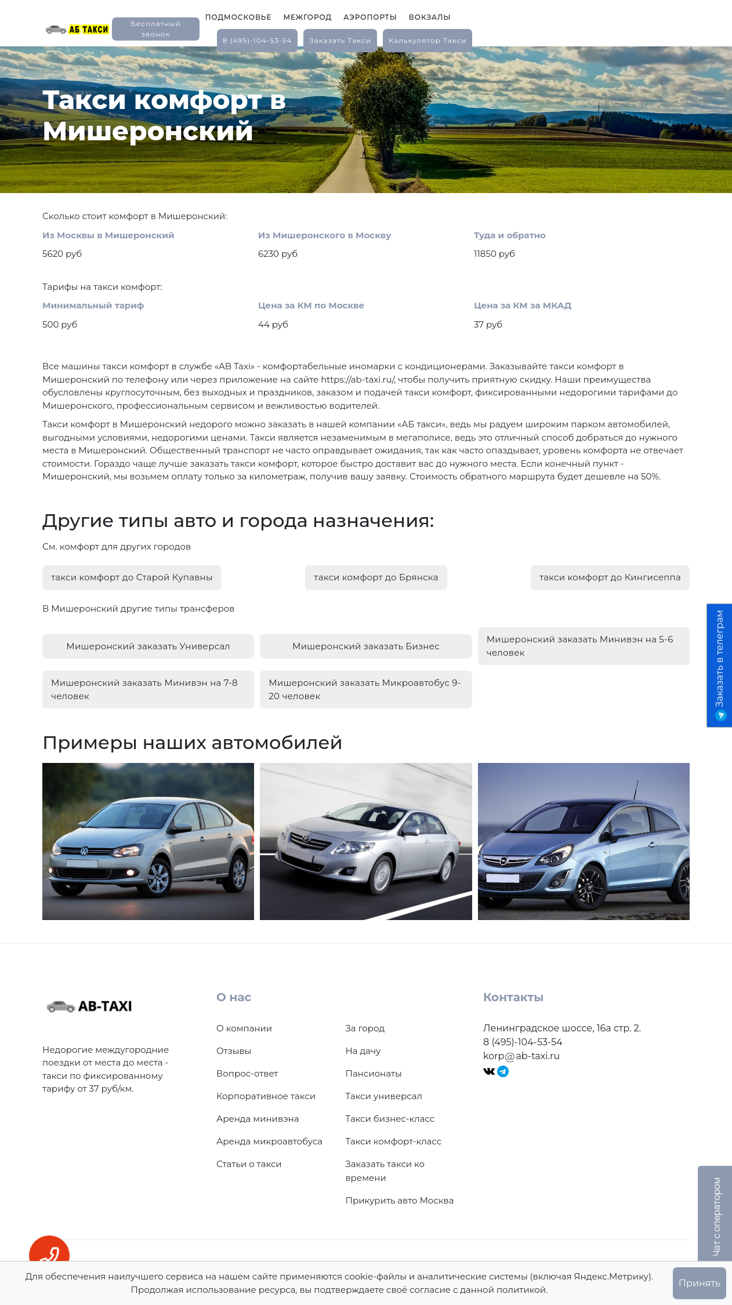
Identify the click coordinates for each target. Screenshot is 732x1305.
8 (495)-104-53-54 (257, 40)
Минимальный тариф (93, 305)
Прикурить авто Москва (400, 1200)
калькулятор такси (427, 40)
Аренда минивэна (257, 1118)
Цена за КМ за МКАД (522, 305)
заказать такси (340, 40)
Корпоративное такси (266, 1096)
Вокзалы (430, 17)
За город (365, 1028)
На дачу (363, 1050)
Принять (699, 1283)
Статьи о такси (249, 1163)
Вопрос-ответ (247, 1073)
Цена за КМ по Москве (311, 305)
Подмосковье (238, 17)
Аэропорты (370, 17)
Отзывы (233, 1050)
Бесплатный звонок (156, 28)
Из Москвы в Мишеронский (108, 235)
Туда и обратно (510, 235)
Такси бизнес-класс (390, 1118)
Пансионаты (374, 1073)
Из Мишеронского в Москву (324, 235)
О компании (244, 1028)
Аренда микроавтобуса (269, 1141)
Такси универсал (384, 1096)
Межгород (307, 17)
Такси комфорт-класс (394, 1141)
